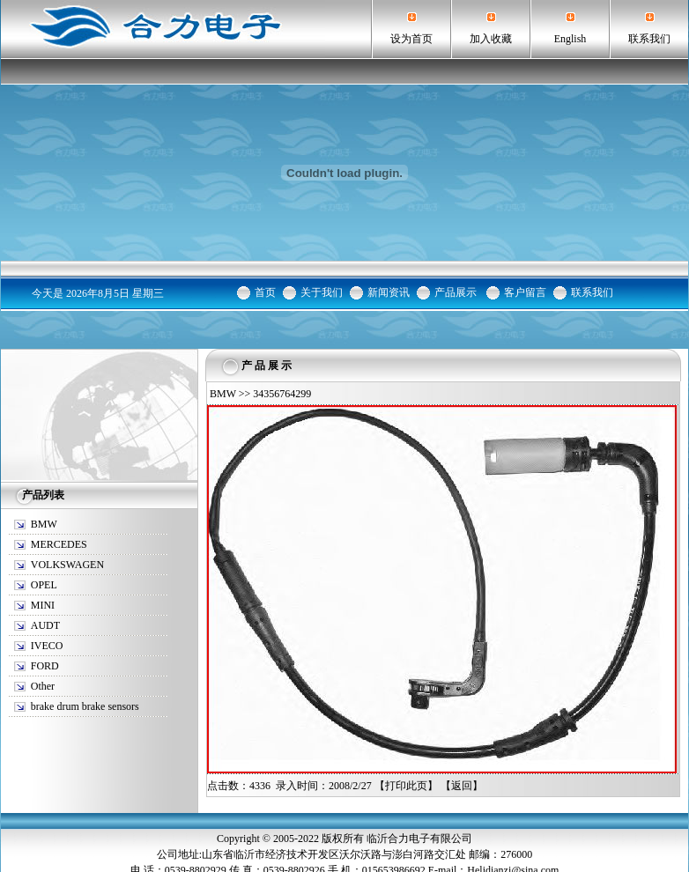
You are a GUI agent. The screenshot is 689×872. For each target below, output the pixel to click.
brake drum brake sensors (85, 706)
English (570, 39)
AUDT (45, 625)
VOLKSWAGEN (67, 564)
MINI (43, 605)
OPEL (44, 585)
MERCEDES (59, 544)
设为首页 (411, 39)
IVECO (47, 645)
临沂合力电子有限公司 (419, 838)
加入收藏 (491, 39)
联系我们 (649, 39)
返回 (461, 786)
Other (43, 686)
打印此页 (406, 786)
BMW (44, 524)
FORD (45, 666)
